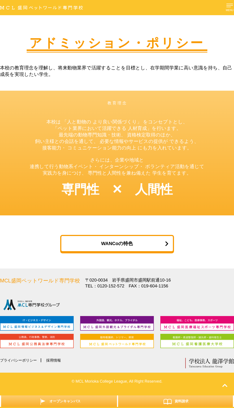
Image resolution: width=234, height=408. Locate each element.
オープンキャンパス (59, 401)
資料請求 (175, 401)
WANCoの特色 (133, 245)
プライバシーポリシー (19, 365)
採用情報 (56, 365)
